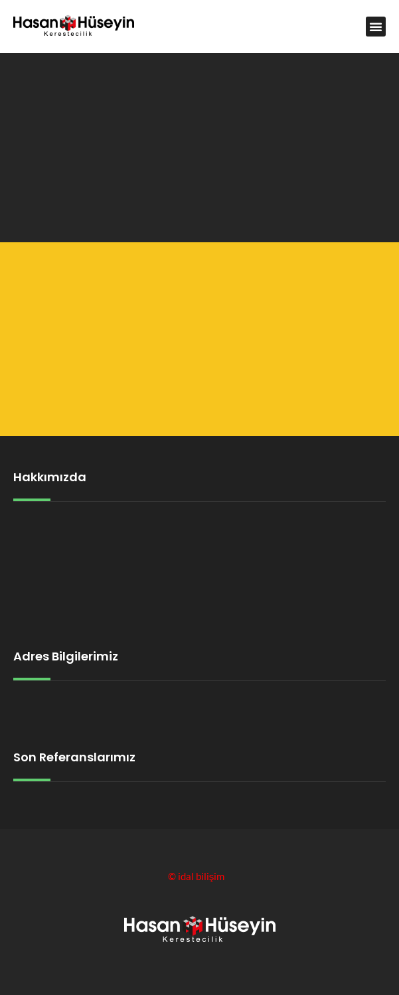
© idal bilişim (196, 876)
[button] (376, 27)
